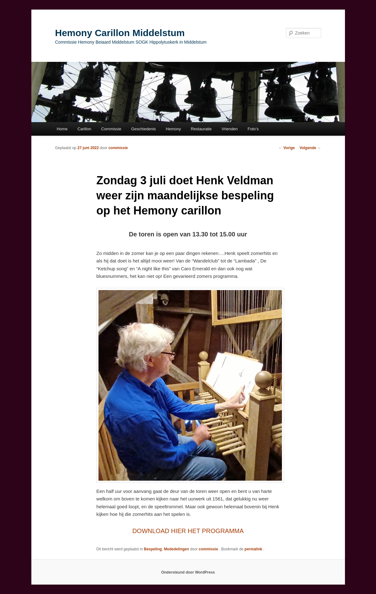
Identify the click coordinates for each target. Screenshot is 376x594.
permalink (254, 549)
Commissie (111, 129)
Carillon (84, 129)
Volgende (310, 148)
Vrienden (229, 129)
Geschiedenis (143, 129)
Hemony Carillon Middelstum (120, 33)
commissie (118, 148)
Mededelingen (176, 549)
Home (62, 129)
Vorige (286, 148)
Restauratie (201, 129)
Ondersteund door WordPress (188, 572)
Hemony (173, 129)
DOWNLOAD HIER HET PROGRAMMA (188, 530)
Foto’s (253, 129)
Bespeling (153, 549)
